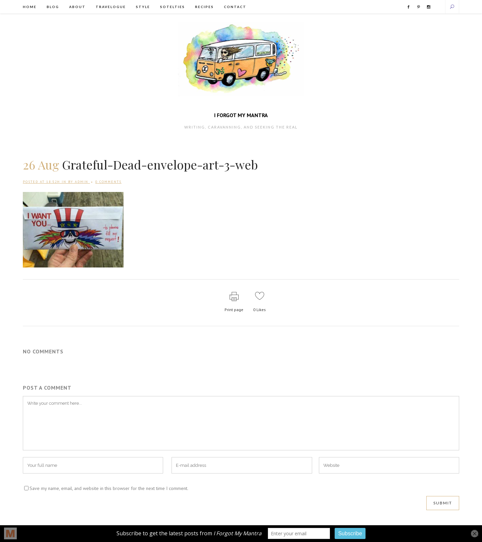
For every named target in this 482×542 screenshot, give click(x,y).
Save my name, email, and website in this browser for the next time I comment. (109, 488)
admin (81, 182)
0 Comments (108, 182)
